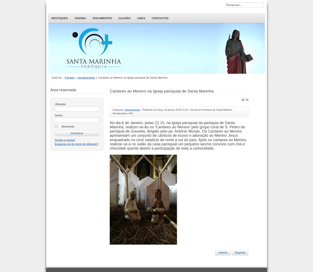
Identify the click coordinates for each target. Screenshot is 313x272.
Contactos (160, 18)
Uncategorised (86, 77)
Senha (59, 115)
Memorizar (68, 126)
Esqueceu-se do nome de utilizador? (77, 144)
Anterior (223, 252)
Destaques (60, 18)
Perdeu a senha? (65, 140)
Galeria (125, 18)
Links (141, 18)
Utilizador (60, 104)
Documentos (102, 18)
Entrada (69, 77)
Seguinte (240, 252)
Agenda (80, 18)
